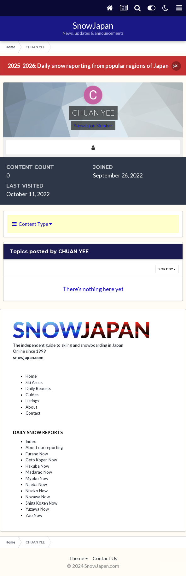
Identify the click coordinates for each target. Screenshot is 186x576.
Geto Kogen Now (41, 459)
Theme (78, 558)
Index (31, 441)
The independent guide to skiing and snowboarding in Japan (68, 345)
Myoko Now (37, 478)
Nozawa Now (38, 496)
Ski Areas (34, 382)
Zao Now (34, 515)
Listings (32, 400)
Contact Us (105, 558)
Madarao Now (39, 472)
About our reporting (44, 447)
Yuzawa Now (37, 509)
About (31, 407)
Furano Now (37, 453)
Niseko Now (37, 490)
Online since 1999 (29, 351)
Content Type (32, 224)
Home (31, 376)
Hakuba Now (37, 466)
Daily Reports (38, 388)
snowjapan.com (28, 357)
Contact (33, 413)
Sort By (167, 269)
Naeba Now (36, 484)
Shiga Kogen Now (41, 503)
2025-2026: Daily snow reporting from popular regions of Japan (88, 65)
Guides (32, 394)
